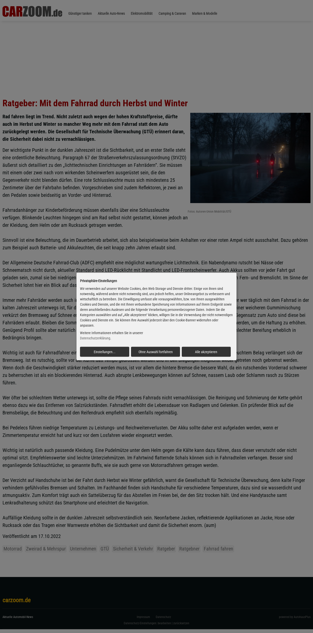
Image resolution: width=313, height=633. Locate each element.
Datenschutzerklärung (95, 338)
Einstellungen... (105, 352)
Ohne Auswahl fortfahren (155, 352)
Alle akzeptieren (206, 352)
